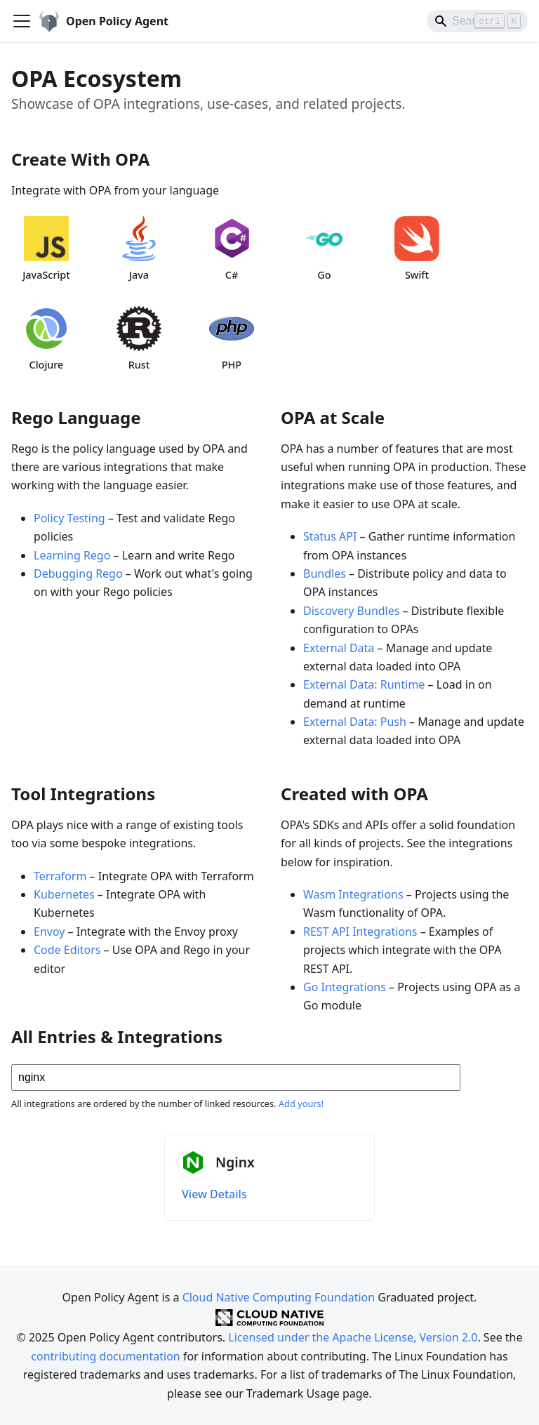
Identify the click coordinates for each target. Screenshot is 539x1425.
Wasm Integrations (353, 894)
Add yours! (301, 1103)
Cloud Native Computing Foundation (278, 1297)
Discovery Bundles (351, 610)
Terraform (60, 876)
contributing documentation (105, 1356)
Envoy (49, 931)
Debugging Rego (78, 573)
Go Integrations (344, 987)
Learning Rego (72, 555)
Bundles (324, 573)
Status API (330, 536)
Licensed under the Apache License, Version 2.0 (352, 1337)
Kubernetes (64, 894)
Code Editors (67, 949)
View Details (214, 1194)
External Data (338, 648)
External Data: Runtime (364, 684)
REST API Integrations (360, 931)
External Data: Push (354, 721)
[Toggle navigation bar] (21, 21)
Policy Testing (69, 518)
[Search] (477, 21)
